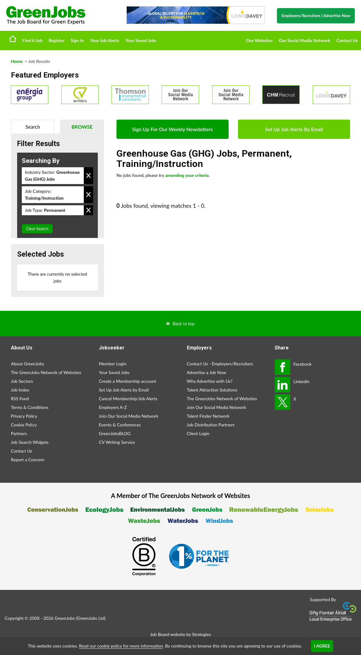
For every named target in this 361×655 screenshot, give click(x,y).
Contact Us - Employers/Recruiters (220, 363)
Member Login (112, 363)
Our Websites (259, 40)
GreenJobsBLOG (115, 433)
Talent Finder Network (208, 416)
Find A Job (32, 40)
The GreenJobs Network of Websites (46, 372)
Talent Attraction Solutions (212, 389)
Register (56, 40)
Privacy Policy (24, 416)
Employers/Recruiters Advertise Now (316, 15)
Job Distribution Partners (211, 424)
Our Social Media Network (304, 40)
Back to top (184, 323)
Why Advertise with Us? (210, 381)
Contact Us (347, 40)
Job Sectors (22, 381)
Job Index (20, 389)
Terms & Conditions (29, 407)
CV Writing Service (117, 442)
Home (12, 38)
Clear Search (37, 228)
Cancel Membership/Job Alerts (128, 398)
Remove (88, 175)
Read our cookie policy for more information (121, 645)
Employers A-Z (113, 407)
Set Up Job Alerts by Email (124, 389)
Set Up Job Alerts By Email (294, 129)
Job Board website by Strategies (180, 634)
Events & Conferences (120, 424)
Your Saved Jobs (140, 40)
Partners (19, 433)
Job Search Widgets (30, 442)
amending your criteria (187, 175)
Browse (82, 127)
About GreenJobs (27, 363)
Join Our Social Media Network (128, 416)
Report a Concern (28, 459)
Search (33, 127)
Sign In (77, 40)
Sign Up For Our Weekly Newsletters (172, 129)
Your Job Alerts (104, 40)
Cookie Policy (24, 424)
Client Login (198, 433)
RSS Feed (20, 398)
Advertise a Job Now (206, 372)
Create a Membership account (127, 381)
